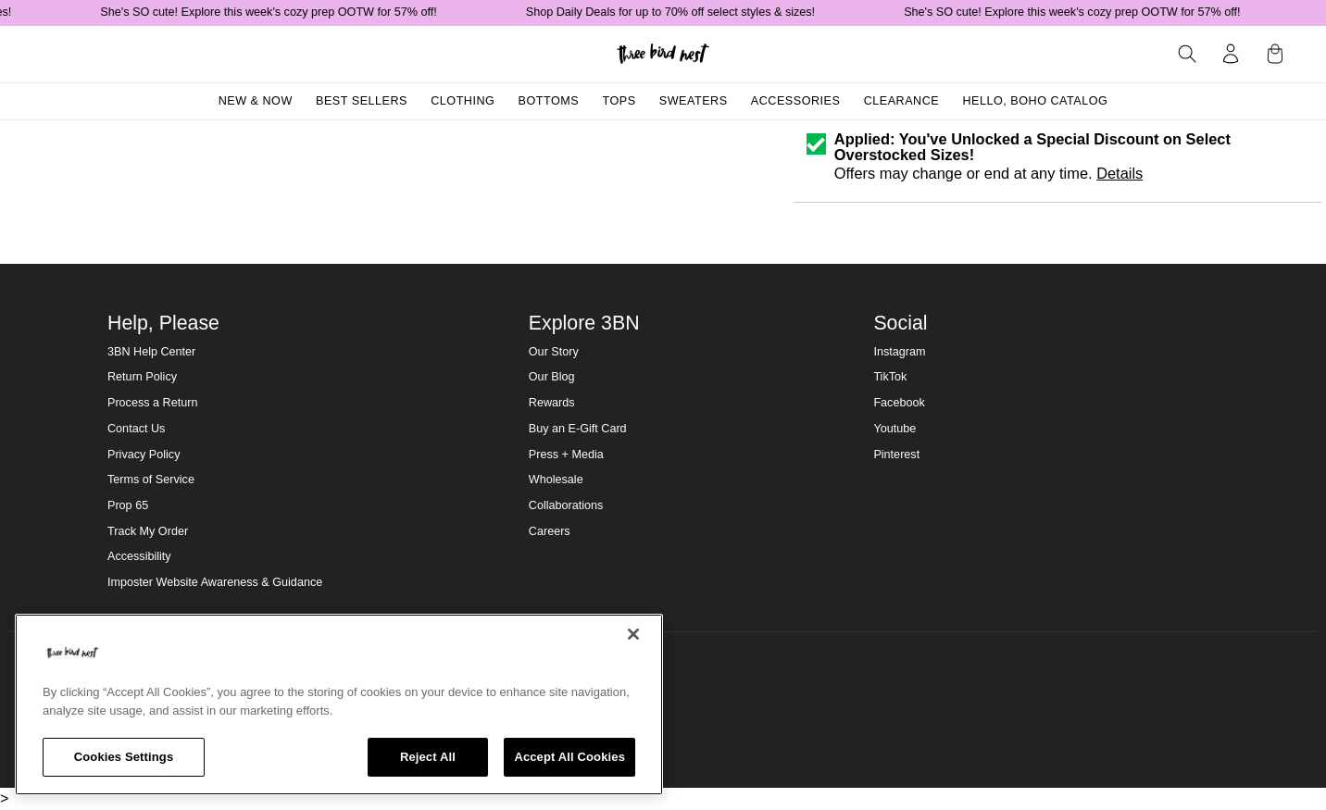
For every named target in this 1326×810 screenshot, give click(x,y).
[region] (339, 704)
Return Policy (142, 376)
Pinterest (896, 454)
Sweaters (693, 100)
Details (1119, 173)
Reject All (428, 757)
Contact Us (136, 428)
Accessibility (139, 556)
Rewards (552, 402)
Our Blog (552, 376)
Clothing (462, 100)
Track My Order (147, 531)
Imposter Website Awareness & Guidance (214, 582)
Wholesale (556, 479)
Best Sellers (361, 100)
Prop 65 (127, 505)
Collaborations (566, 505)
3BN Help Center (151, 351)
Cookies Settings (124, 757)
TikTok (890, 376)
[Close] (633, 634)
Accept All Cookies (569, 757)
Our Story (554, 351)
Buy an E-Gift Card (578, 428)
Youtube (894, 428)
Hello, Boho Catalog (1034, 100)
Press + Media (566, 454)
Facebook (898, 402)
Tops (618, 100)
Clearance (902, 100)
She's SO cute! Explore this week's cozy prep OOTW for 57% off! (277, 12)
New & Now (256, 100)
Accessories (796, 100)
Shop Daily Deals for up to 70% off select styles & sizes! (678, 12)
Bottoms (549, 100)
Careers (549, 531)
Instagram (899, 351)
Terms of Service (150, 479)
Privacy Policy (143, 454)
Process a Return (152, 402)
